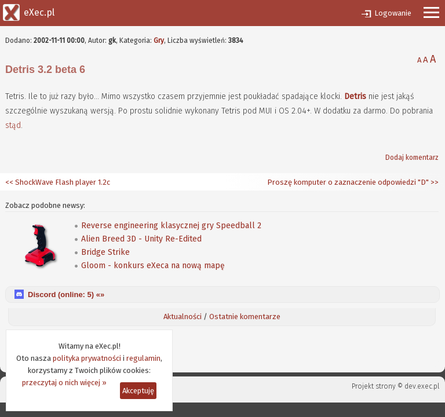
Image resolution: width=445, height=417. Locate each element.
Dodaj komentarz (412, 157)
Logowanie (392, 13)
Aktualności (182, 316)
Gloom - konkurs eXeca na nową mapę (153, 265)
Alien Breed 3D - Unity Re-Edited (141, 239)
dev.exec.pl (421, 386)
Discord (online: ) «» (66, 294)
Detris (355, 96)
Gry (159, 40)
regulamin (143, 358)
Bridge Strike (105, 252)
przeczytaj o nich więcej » (64, 382)
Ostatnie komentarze (244, 316)
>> (434, 182)
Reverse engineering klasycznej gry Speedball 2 (171, 226)
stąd (13, 125)
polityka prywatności (87, 358)
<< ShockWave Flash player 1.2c (57, 182)
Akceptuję (138, 390)
